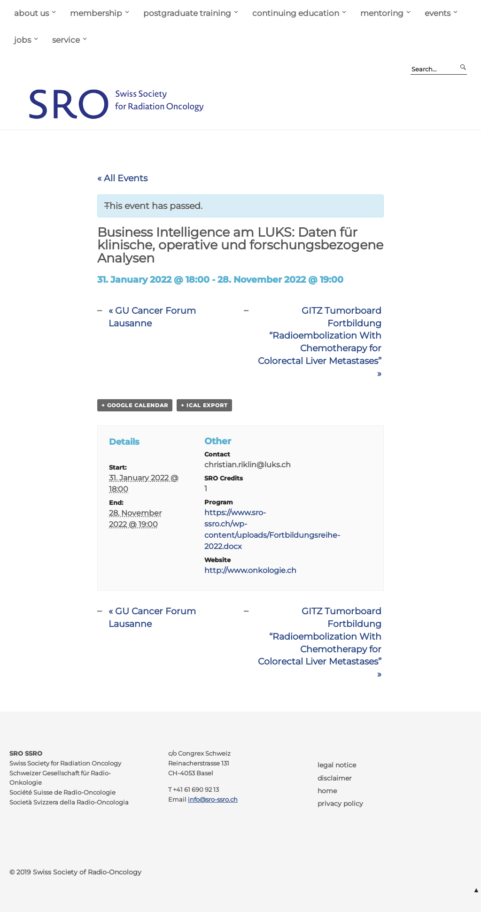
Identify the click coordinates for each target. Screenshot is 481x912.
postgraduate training (187, 13)
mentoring (381, 13)
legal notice (337, 765)
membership (96, 13)
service (66, 40)
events (437, 13)
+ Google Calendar (134, 405)
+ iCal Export (204, 405)
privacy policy (340, 803)
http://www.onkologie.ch (250, 570)
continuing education (295, 13)
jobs (22, 40)
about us (31, 13)
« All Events (122, 178)
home (327, 791)
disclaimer (335, 778)
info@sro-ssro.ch (213, 799)
